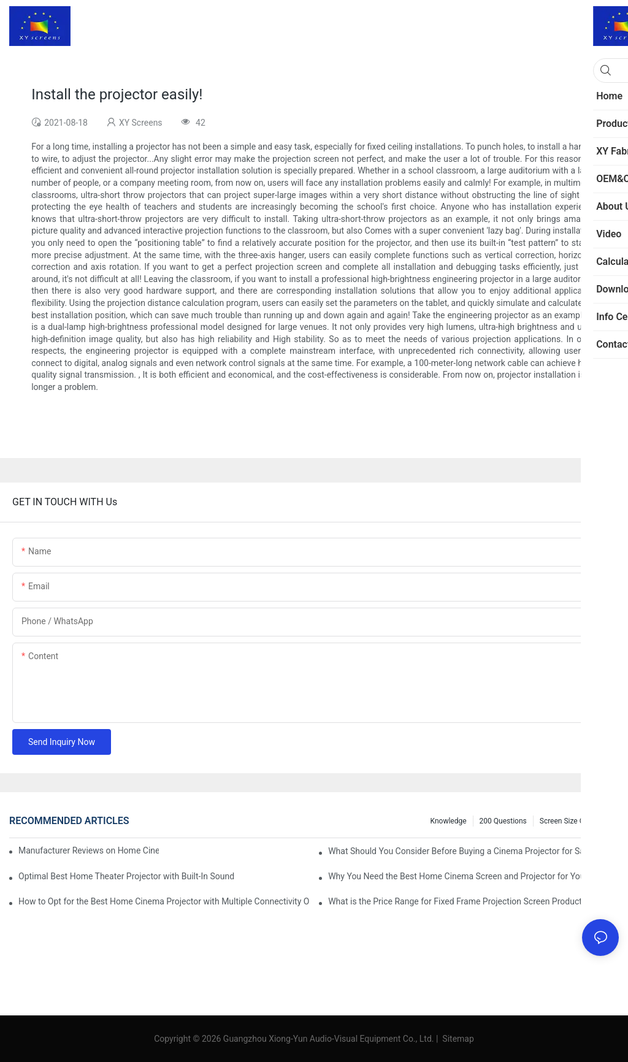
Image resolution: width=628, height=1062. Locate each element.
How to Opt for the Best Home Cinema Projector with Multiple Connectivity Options (163, 901)
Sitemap (457, 1039)
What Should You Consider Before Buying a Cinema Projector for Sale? (461, 851)
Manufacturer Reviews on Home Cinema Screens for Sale (88, 850)
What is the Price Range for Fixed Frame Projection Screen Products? (459, 901)
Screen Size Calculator (576, 821)
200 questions (503, 821)
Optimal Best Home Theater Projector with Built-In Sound (126, 876)
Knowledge (449, 821)
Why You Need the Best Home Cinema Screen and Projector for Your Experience (473, 876)
